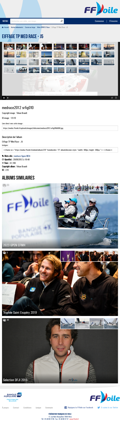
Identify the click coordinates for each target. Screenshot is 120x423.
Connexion (99, 21)
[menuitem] (6, 27)
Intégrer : (60, 148)
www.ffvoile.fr (74, 419)
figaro (23, 156)
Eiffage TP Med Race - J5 (22, 37)
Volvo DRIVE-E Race (43, 27)
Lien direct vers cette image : (60, 126)
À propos (5, 407)
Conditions (27, 407)
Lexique (38, 407)
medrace (17, 156)
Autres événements (17, 27)
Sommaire (49, 407)
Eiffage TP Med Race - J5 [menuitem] (60, 27)
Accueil (5, 27)
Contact (16, 407)
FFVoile (101, 8)
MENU (5, 21)
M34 (28, 156)
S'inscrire (113, 21)
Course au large (30, 27)
